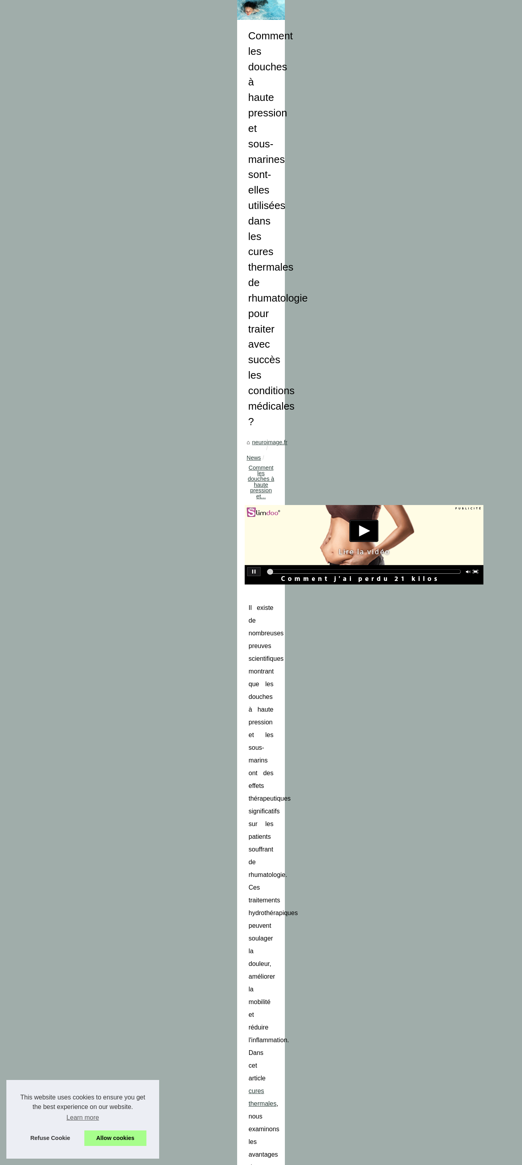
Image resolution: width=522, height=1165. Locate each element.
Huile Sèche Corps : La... (64, 713)
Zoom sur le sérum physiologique (237, 1131)
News (199, 334)
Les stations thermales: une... (69, 822)
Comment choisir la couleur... (69, 876)
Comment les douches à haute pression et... (269, 334)
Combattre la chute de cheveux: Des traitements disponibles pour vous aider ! (293, 1011)
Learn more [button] (82, 1117)
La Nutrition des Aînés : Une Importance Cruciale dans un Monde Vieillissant (428, 954)
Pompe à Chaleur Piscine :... (68, 568)
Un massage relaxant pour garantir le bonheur (253, 1117)
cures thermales (371, 471)
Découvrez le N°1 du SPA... (67, 948)
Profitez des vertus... (58, 677)
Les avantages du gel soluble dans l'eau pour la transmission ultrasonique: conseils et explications (319, 1024)
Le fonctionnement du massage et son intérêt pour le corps (213, 954)
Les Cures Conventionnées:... (70, 930)
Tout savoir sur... (53, 496)
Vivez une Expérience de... (66, 913)
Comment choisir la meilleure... (71, 750)
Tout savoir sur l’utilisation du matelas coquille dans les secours (275, 997)
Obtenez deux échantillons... (68, 659)
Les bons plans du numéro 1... (70, 642)
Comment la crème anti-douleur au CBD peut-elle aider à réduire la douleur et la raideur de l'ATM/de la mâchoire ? (310, 1101)
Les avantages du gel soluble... (71, 532)
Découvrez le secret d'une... (67, 605)
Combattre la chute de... (62, 514)
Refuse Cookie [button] (50, 1138)
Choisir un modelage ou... (64, 858)
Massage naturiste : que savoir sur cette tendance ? (261, 1038)
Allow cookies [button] (115, 1138)
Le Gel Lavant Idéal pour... (65, 804)
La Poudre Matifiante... (61, 787)
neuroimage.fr (167, 334)
